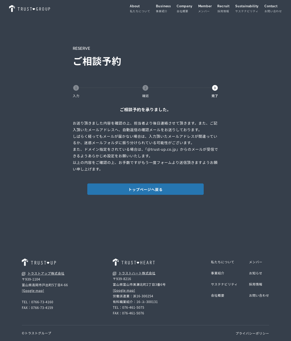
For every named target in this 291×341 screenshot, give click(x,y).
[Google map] (33, 290)
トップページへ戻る (145, 189)
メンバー (255, 262)
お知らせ (255, 273)
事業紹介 (217, 273)
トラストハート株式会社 (134, 273)
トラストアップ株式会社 (43, 273)
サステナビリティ (224, 284)
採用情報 (255, 284)
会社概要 (217, 295)
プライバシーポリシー (252, 333)
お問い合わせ (259, 295)
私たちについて (222, 262)
